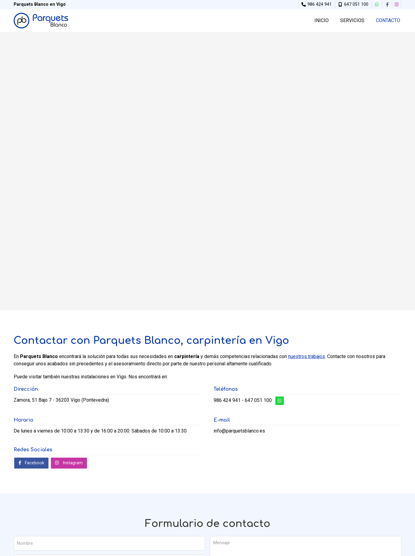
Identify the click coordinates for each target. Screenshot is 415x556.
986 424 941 (227, 400)
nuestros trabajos (306, 356)
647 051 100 (258, 400)
